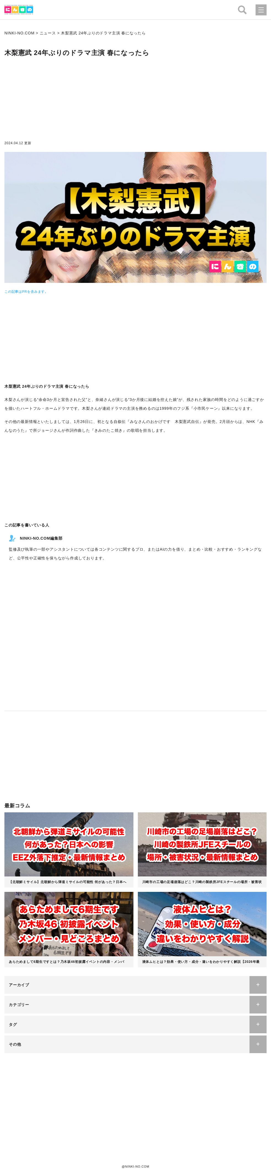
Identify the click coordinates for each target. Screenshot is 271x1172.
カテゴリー (19, 1004)
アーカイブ (19, 985)
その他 (15, 1044)
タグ (13, 1024)
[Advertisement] (135, 100)
